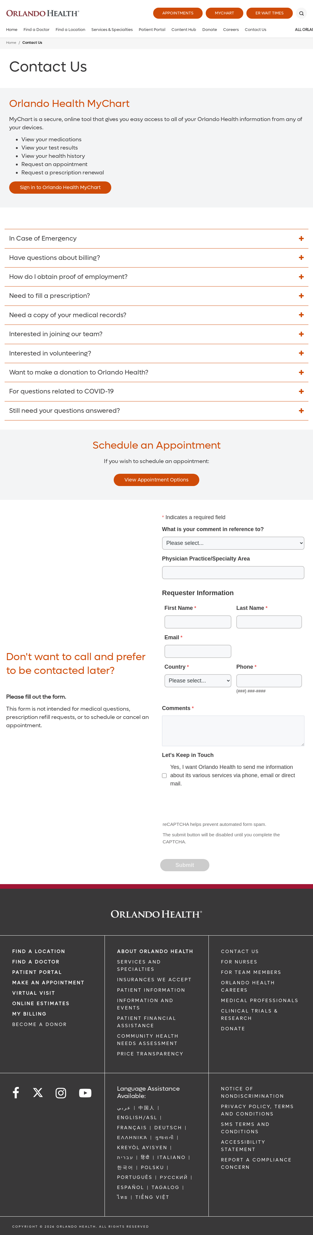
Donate (209, 29)
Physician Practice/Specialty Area (206, 559)
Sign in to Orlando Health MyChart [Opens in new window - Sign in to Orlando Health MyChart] (60, 187)
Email (171, 637)
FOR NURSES (239, 962)
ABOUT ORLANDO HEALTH (155, 951)
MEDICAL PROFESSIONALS (260, 1001)
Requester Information (198, 593)
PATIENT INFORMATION (151, 990)
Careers (231, 29)
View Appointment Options (156, 480)
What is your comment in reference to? (213, 529)
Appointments (177, 13)
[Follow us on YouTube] (85, 1093)
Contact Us (255, 29)
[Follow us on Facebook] (16, 1093)
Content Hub (183, 29)
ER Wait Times (270, 13)
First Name (178, 608)
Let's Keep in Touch (188, 755)
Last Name (250, 608)
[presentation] (207, 805)
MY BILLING (29, 1014)
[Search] (301, 13)
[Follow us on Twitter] (37, 1090)
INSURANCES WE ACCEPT (154, 980)
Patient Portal (152, 29)
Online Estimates (41, 1004)
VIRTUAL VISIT (33, 993)
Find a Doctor (37, 29)
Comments (176, 708)
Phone (244, 667)
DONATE (233, 1029)
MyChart (224, 13)
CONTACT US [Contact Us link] (240, 951)
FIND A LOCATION (38, 951)
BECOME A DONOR (39, 1024)
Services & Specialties (112, 29)
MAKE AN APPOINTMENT (48, 983)
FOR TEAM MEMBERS (251, 972)
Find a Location (70, 29)
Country (175, 667)
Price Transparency (150, 1054)
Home (11, 29)
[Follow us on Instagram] (61, 1093)
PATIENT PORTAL (37, 972)
